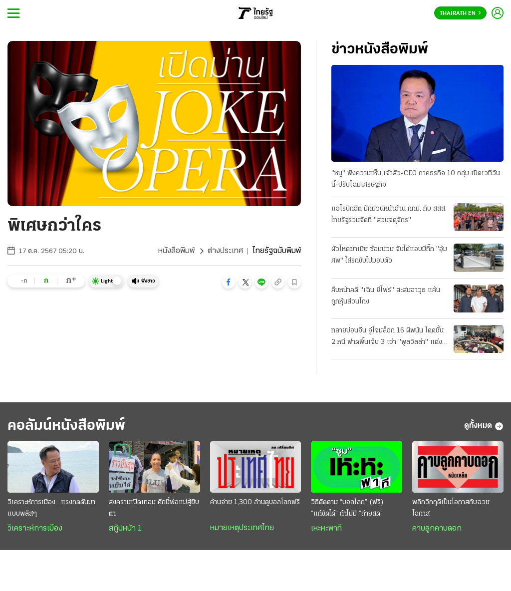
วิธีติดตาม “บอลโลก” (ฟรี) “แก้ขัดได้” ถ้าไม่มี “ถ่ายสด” (347, 508)
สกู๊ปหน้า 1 (125, 529)
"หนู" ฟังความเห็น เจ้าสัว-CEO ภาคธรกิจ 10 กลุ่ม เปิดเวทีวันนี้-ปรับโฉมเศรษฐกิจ (415, 179)
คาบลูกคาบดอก (437, 529)
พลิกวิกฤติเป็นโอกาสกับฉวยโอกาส (451, 508)
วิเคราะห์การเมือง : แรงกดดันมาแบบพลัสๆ (51, 508)
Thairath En (460, 13)
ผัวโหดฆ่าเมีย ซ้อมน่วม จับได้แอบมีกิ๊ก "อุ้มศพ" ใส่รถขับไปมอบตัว (389, 255)
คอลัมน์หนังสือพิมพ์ (66, 426)
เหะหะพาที (326, 529)
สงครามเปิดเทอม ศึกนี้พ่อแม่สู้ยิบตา (154, 508)
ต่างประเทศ (225, 251)
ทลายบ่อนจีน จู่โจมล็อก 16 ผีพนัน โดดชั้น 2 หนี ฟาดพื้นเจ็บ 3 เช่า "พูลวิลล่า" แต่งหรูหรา (387, 337)
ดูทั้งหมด (484, 426)
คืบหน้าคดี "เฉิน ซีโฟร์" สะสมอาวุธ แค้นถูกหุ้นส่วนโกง (385, 296)
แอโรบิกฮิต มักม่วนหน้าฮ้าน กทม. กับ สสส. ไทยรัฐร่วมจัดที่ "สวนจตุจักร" (389, 214)
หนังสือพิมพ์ (176, 251)
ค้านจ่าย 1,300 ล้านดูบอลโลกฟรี (255, 502)
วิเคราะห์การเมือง (34, 529)
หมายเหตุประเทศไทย (242, 528)
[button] (228, 282)
